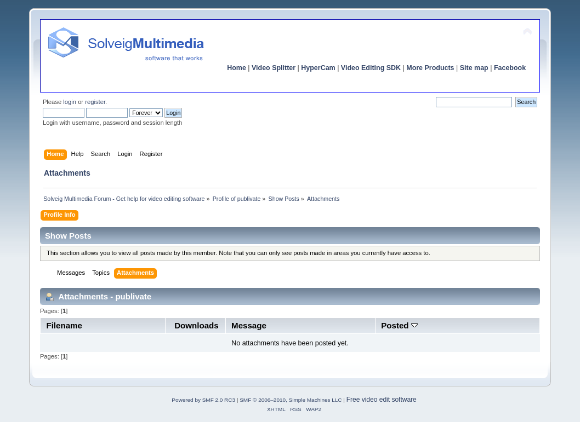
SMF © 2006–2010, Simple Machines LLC (291, 400)
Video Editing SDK (371, 68)
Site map (474, 68)
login (69, 102)
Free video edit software (381, 399)
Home (236, 68)
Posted (399, 325)
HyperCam (318, 68)
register (95, 102)
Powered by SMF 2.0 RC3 (203, 400)
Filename (64, 325)
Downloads (196, 325)
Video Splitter (273, 68)
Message (248, 325)
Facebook (510, 68)
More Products (430, 68)
